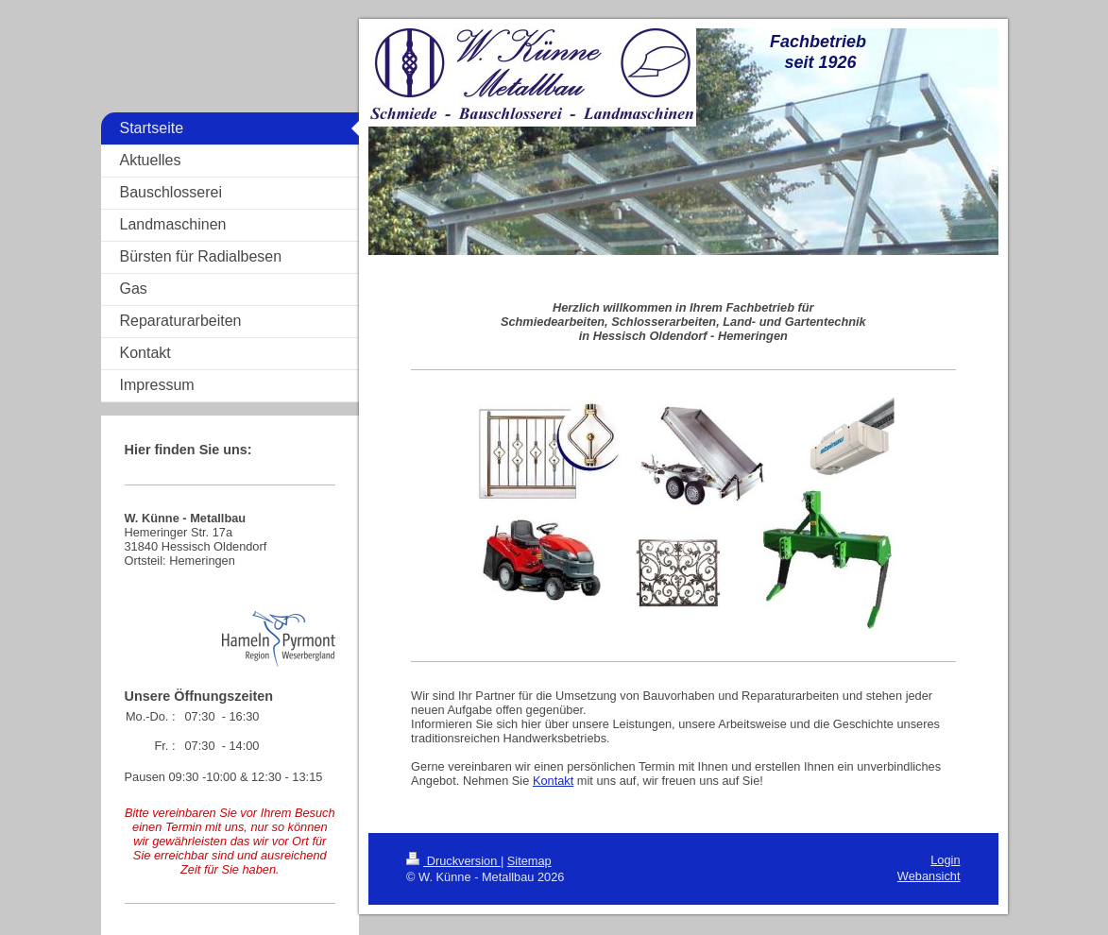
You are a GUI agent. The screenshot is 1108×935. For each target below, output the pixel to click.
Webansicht (929, 876)
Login (945, 860)
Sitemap (529, 861)
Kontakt (553, 781)
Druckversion (453, 861)
